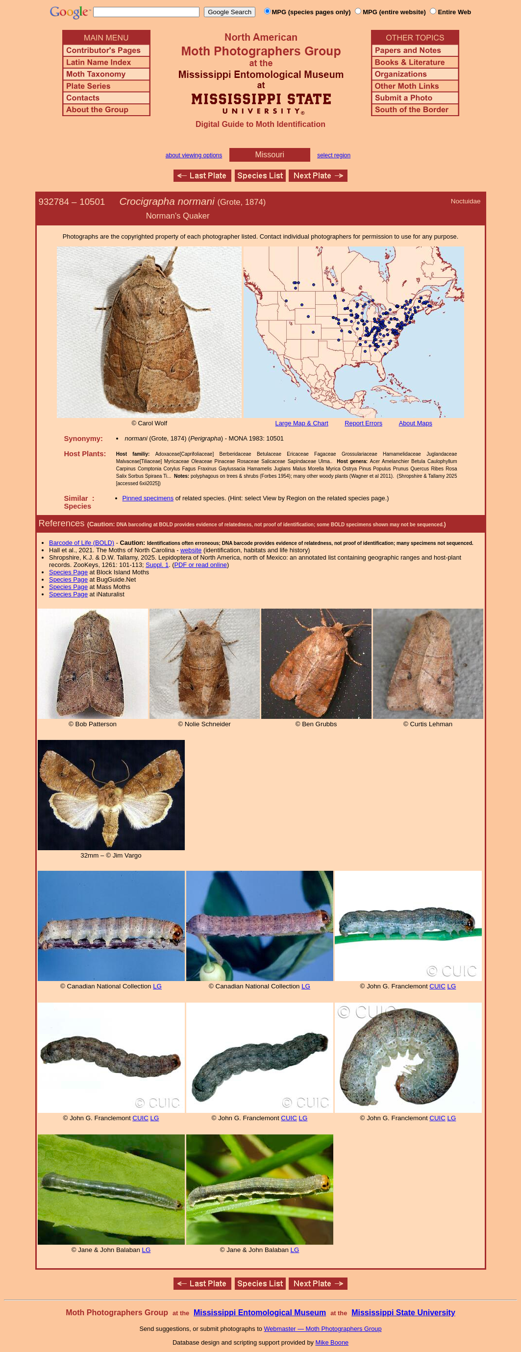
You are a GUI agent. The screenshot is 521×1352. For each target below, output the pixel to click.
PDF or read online (200, 564)
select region (333, 155)
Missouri (269, 154)
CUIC (437, 986)
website (190, 550)
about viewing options (194, 155)
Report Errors (363, 423)
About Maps (415, 423)
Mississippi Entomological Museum (260, 1312)
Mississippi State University (403, 1312)
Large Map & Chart (301, 423)
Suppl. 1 (157, 564)
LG (157, 986)
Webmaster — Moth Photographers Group (322, 1328)
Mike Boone (332, 1342)
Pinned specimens (148, 498)
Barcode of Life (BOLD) (81, 542)
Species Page (68, 572)
